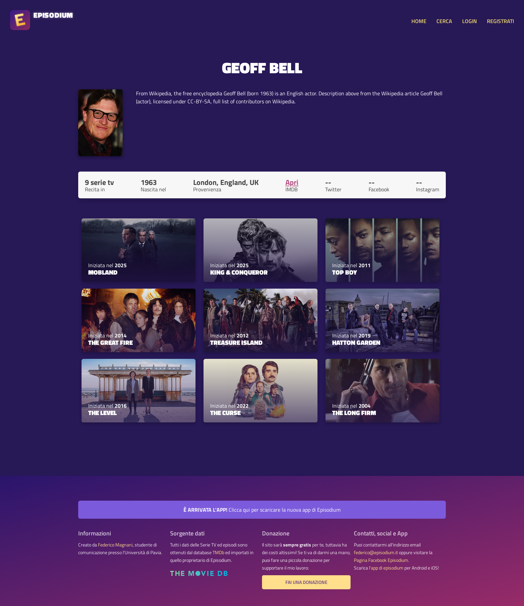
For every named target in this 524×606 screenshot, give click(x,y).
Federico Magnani (115, 544)
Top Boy (344, 272)
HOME (418, 21)
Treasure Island (236, 342)
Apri (291, 182)
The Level (102, 413)
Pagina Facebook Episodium (381, 560)
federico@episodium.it (376, 552)
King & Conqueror (239, 272)
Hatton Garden (356, 342)
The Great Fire (110, 342)
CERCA (444, 21)
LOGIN (469, 21)
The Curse (225, 413)
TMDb (218, 552)
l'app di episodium (386, 568)
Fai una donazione (306, 582)
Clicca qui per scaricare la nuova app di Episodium (262, 510)
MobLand (102, 272)
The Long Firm (354, 413)
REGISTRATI (500, 21)
